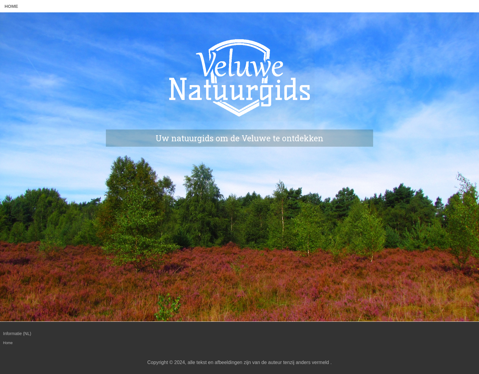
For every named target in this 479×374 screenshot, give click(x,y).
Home (11, 6)
